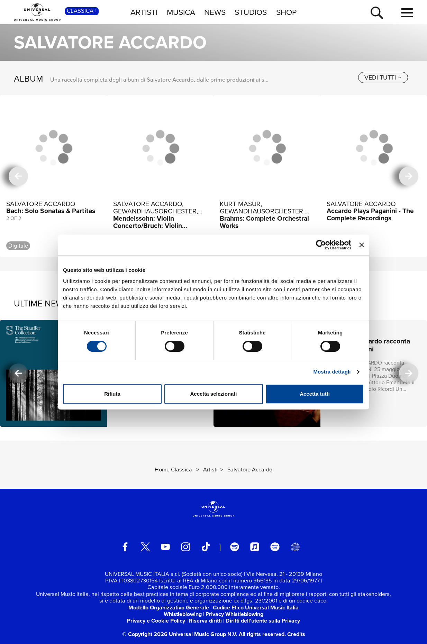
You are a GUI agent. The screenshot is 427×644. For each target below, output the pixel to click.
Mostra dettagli (332, 372)
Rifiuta (112, 394)
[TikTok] (206, 547)
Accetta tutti (315, 394)
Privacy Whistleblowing (234, 614)
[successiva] (409, 176)
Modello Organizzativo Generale (168, 607)
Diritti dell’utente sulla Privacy (263, 621)
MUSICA (181, 12)
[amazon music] (275, 547)
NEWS (215, 12)
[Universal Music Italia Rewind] (295, 547)
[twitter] (145, 547)
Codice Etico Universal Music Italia (256, 607)
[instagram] (186, 547)
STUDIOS (251, 12)
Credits (296, 634)
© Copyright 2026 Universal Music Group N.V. (179, 634)
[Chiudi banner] (361, 244)
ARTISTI (143, 12)
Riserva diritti (205, 621)
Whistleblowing (183, 614)
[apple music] (255, 547)
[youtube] (166, 547)
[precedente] (18, 176)
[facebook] (125, 547)
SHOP (286, 12)
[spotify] (235, 547)
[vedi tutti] (383, 77)
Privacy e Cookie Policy (156, 621)
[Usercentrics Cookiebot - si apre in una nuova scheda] (321, 245)
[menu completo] (407, 13)
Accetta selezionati (213, 394)
